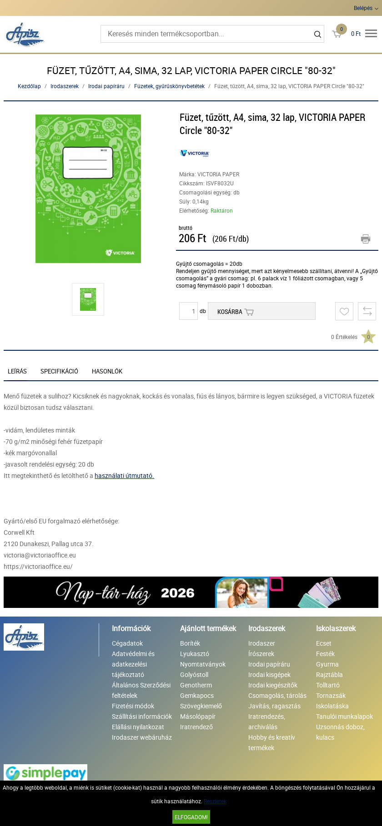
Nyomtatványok (203, 664)
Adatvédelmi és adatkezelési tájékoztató (133, 664)
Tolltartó (328, 685)
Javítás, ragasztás (274, 706)
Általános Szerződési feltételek (141, 690)
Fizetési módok (133, 706)
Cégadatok (127, 643)
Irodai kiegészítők (272, 685)
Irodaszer (261, 643)
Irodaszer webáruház (142, 737)
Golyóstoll (194, 674)
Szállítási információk (142, 716)
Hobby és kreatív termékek (271, 742)
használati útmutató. (124, 475)
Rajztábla (329, 674)
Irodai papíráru (106, 86)
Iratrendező (196, 726)
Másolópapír (198, 716)
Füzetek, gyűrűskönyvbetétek (169, 86)
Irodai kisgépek (269, 674)
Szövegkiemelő (201, 706)
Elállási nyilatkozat (138, 726)
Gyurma (327, 664)
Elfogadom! (191, 817)
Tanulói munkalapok (344, 716)
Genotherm (196, 685)
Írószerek (261, 653)
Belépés (363, 7)
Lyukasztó (194, 653)
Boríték (190, 643)
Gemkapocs (197, 695)
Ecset (324, 643)
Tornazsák (331, 695)
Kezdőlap (29, 86)
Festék (325, 653)
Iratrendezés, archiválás (266, 721)
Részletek (215, 801)
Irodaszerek (64, 86)
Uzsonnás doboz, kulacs (340, 731)
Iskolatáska (332, 706)
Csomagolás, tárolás (277, 695)
